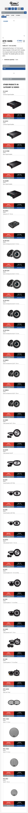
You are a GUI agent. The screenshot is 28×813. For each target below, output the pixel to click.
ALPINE (12, 15)
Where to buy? (19, 118)
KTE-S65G (4, 16)
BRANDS (7, 15)
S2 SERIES (18, 15)
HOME (3, 15)
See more (8, 118)
